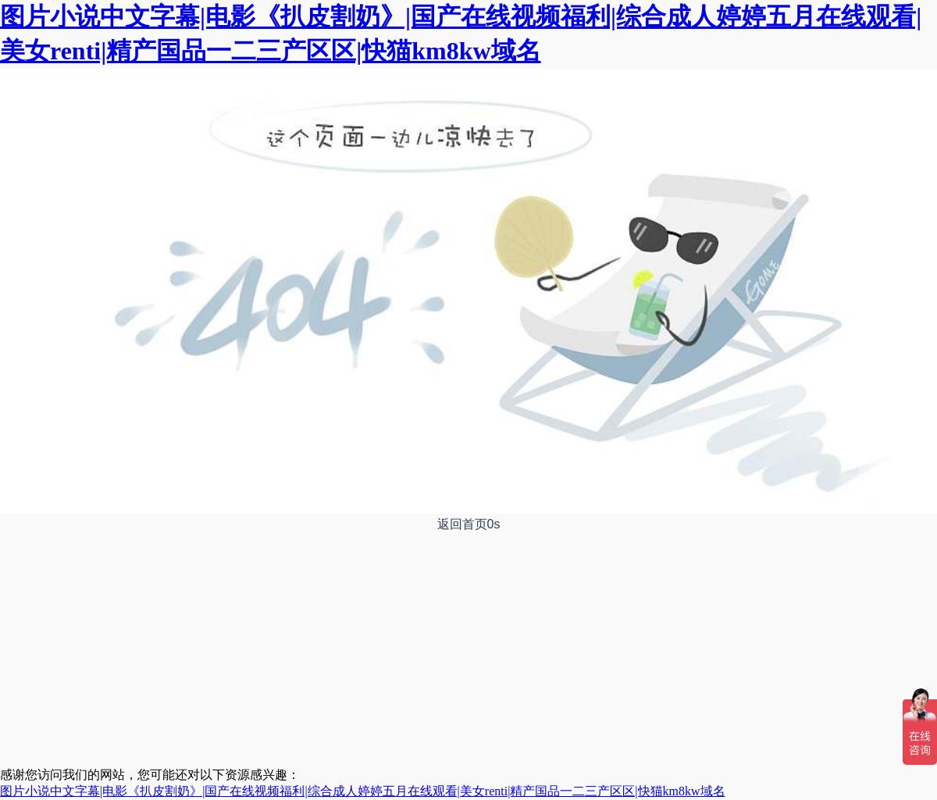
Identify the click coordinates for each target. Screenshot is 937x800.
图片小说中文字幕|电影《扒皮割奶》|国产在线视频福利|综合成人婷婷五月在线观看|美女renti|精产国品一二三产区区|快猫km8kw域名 (362, 791)
